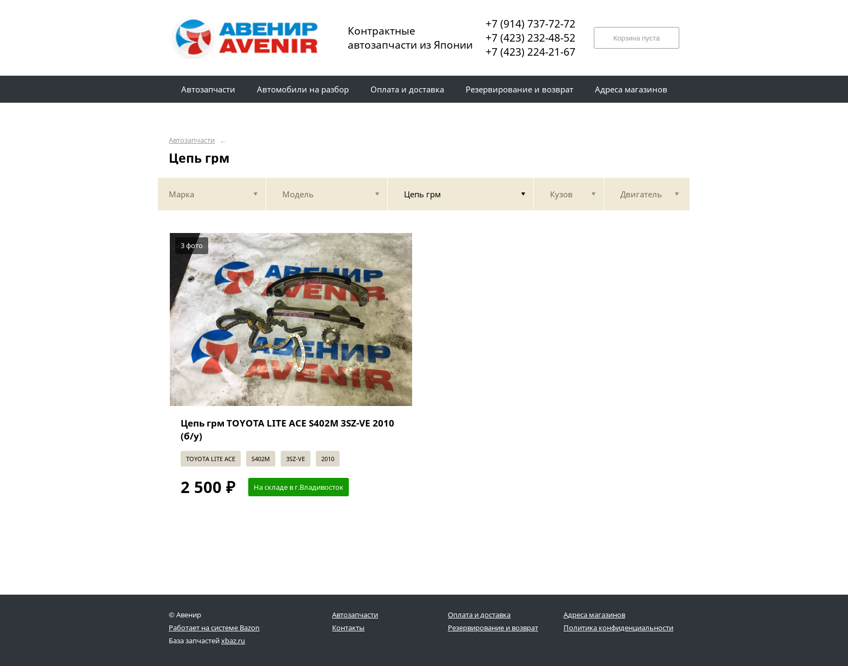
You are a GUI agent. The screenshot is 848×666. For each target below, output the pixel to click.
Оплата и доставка (479, 615)
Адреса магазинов (594, 615)
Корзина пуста (636, 38)
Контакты (348, 627)
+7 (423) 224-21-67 (530, 52)
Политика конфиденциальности (618, 627)
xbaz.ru (233, 640)
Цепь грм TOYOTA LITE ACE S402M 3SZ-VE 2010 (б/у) (287, 429)
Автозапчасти (192, 140)
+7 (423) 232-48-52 (530, 38)
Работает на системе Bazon (214, 627)
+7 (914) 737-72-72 (530, 24)
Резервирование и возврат (493, 627)
